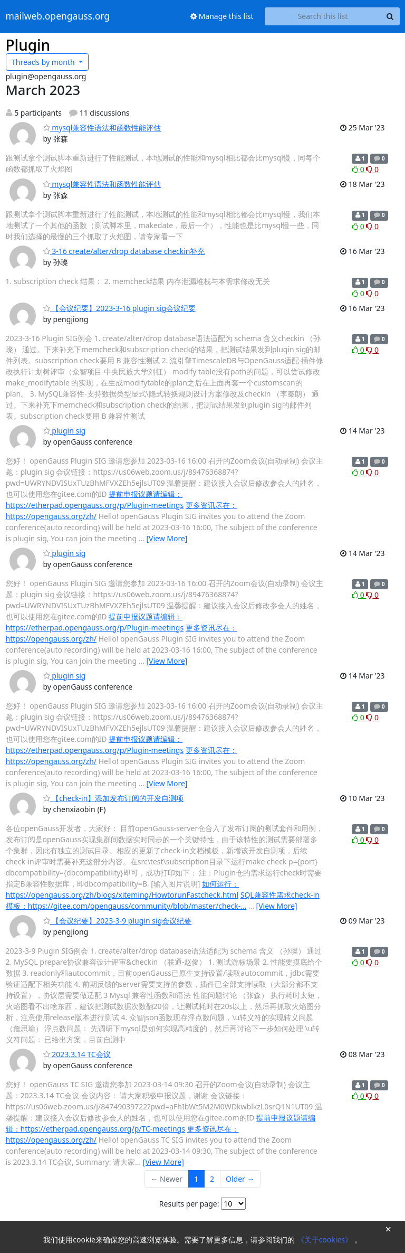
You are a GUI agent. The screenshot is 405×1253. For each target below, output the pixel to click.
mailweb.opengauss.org (58, 16)
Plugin (28, 45)
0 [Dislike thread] (372, 169)
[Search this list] (323, 16)
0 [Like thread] (359, 169)
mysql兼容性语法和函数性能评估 (102, 128)
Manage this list (222, 16)
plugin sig (64, 431)
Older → (240, 1179)
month (44, 62)
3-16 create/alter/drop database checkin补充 (124, 251)
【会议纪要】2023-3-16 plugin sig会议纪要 (119, 308)
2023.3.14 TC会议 (77, 1054)
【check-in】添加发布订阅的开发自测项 (113, 798)
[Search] (390, 16)
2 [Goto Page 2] (212, 1179)
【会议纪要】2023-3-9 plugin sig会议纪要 (117, 921)
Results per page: (189, 1204)
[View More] (166, 538)
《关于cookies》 (325, 1240)
